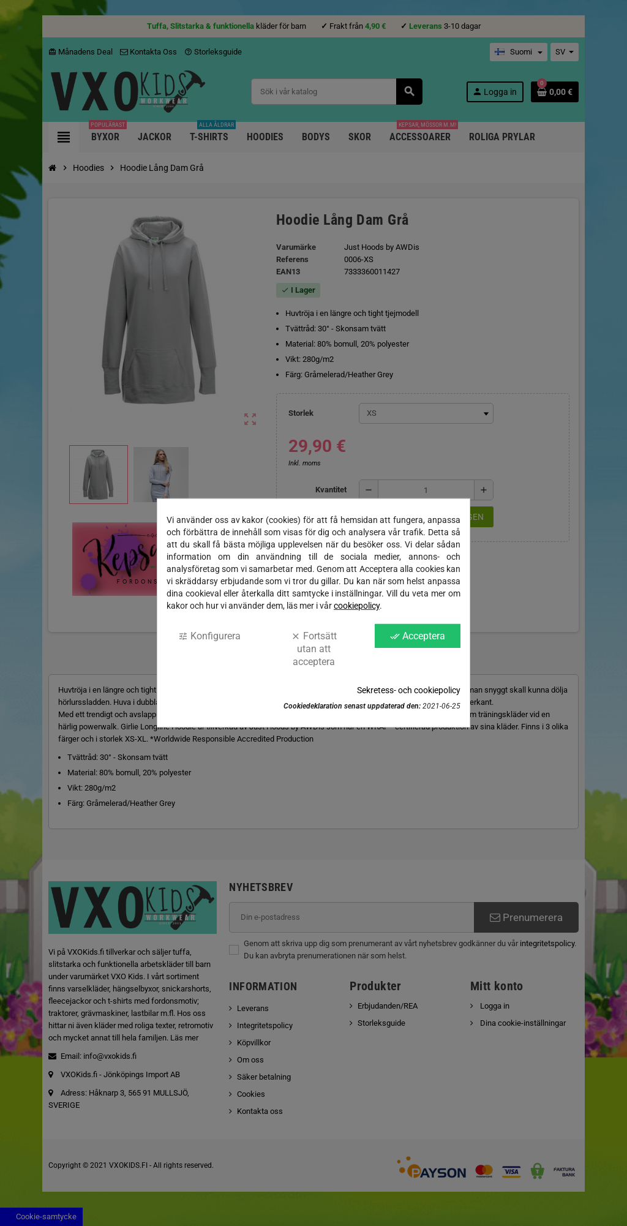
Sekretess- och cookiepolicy (408, 690)
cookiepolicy (357, 606)
